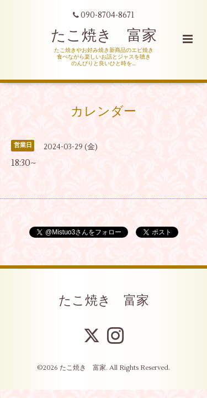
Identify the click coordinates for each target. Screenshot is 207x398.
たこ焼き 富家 (104, 35)
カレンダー (103, 111)
